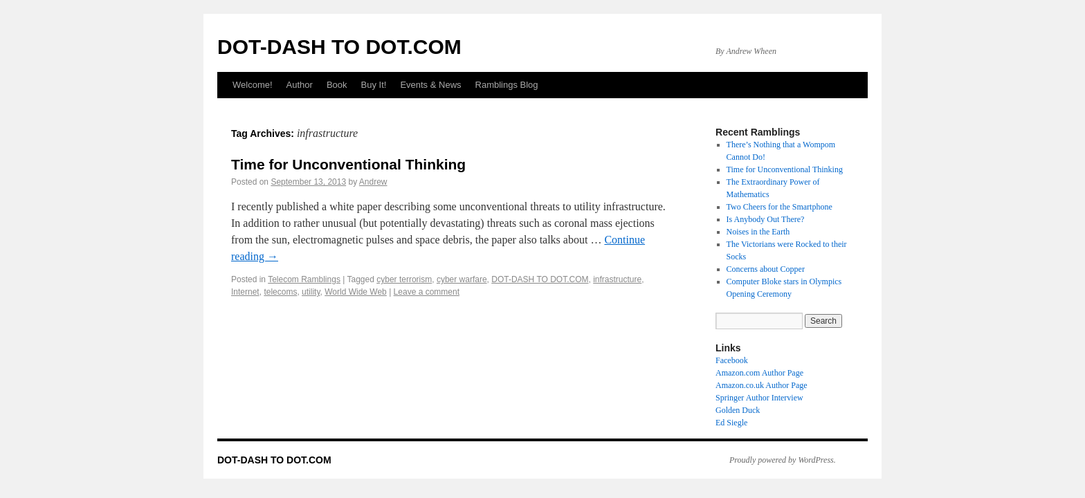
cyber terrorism (404, 279)
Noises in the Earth (758, 232)
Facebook (731, 360)
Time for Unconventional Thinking (348, 164)
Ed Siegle (731, 422)
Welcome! (252, 85)
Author (299, 85)
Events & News (430, 85)
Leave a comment (426, 292)
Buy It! (374, 85)
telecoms (280, 292)
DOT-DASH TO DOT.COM (339, 46)
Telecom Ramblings (304, 279)
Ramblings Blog (506, 85)
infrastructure (617, 279)
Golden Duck (737, 410)
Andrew (373, 182)
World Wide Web (356, 292)
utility (311, 292)
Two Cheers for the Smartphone (779, 207)
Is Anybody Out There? (766, 219)
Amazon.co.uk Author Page (761, 385)
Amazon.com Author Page (759, 373)
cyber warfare (462, 279)
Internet (245, 292)
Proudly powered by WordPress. (782, 460)
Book (337, 85)
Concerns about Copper (766, 269)
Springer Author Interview (759, 398)
